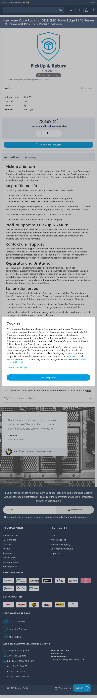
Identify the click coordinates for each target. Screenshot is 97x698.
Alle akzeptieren (48, 377)
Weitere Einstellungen (17, 367)
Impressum (72, 356)
